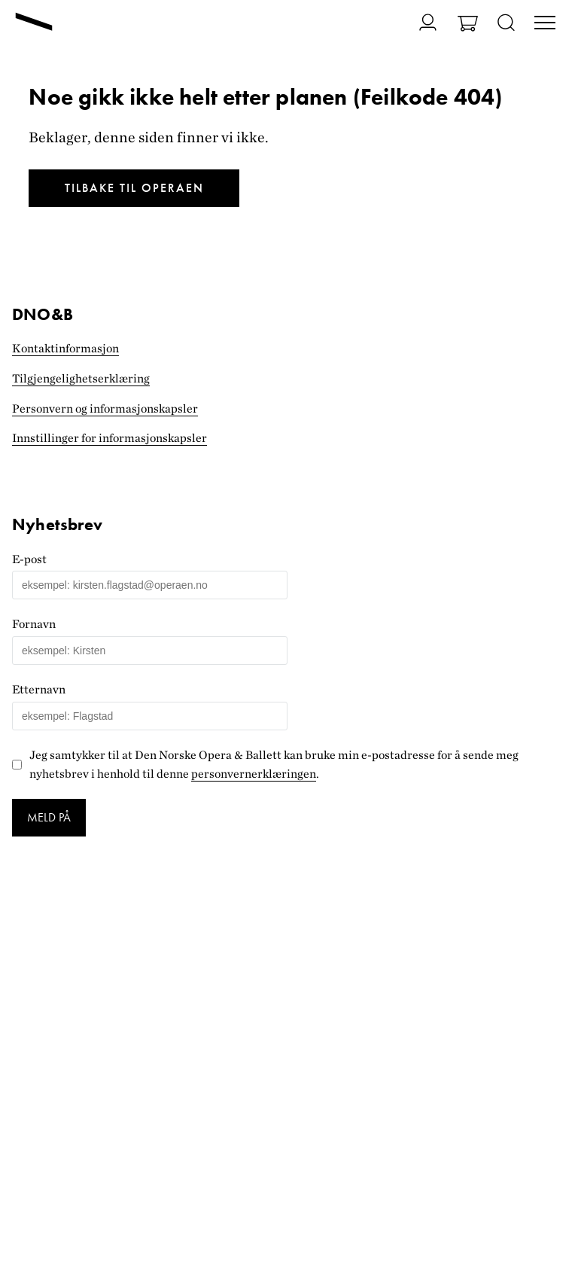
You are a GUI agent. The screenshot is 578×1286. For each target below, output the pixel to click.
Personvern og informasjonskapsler (105, 408)
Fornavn (34, 624)
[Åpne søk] (506, 24)
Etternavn (38, 689)
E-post (29, 559)
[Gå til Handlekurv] (468, 25)
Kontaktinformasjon (65, 348)
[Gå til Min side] (419, 22)
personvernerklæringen (253, 773)
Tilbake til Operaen (134, 188)
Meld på (49, 817)
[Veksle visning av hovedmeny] (544, 24)
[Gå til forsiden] (34, 23)
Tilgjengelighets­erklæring (81, 378)
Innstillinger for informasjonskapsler (109, 438)
